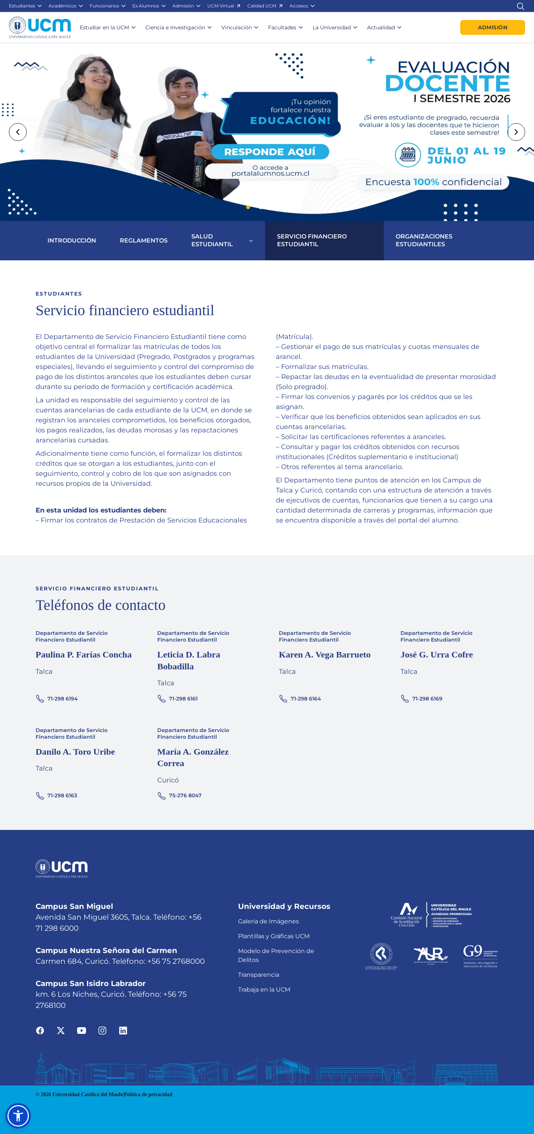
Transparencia (258, 974)
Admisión (492, 27)
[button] (26, 6)
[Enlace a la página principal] (40, 27)
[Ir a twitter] (60, 1030)
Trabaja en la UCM (264, 989)
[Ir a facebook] (40, 1030)
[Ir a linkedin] (123, 1030)
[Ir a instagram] (102, 1030)
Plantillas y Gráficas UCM (274, 936)
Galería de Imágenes (268, 921)
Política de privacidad (148, 1094)
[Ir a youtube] (81, 1030)
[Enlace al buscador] (520, 6)
